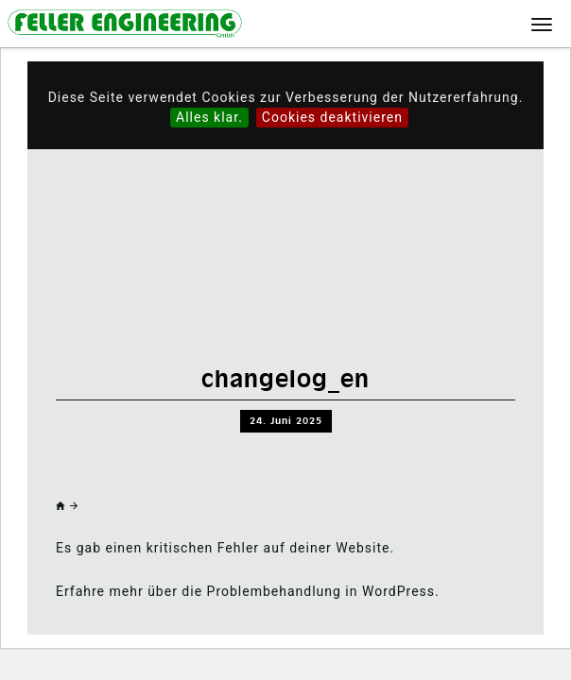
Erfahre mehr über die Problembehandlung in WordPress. (248, 591)
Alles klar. (209, 117)
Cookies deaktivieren (332, 117)
